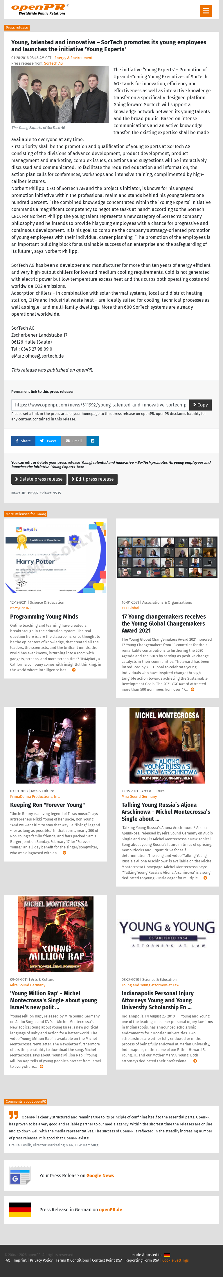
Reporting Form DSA (142, 1260)
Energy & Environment (74, 58)
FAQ (7, 1260)
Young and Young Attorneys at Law (150, 985)
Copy (200, 405)
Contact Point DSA (107, 1260)
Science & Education (47, 602)
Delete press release (39, 479)
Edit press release (92, 479)
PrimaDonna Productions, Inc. (35, 796)
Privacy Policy (41, 1260)
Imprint (20, 1260)
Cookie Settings (175, 1260)
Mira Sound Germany (139, 796)
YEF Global (130, 608)
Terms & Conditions (72, 1260)
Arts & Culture (42, 791)
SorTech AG (53, 63)
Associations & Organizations (167, 602)
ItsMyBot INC (21, 608)
